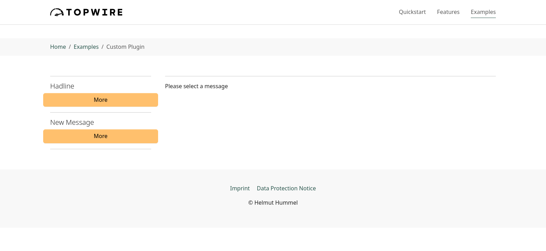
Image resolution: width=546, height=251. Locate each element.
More (101, 100)
